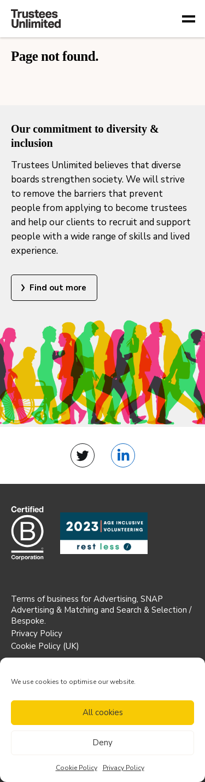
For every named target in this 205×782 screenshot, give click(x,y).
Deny (102, 742)
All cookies (103, 712)
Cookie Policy (76, 767)
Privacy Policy (123, 767)
